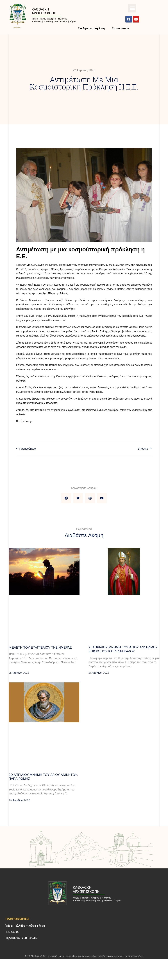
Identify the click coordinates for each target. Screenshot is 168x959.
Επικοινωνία (120, 28)
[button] (132, 8)
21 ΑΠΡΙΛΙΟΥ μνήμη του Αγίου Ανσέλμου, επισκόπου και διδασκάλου (123, 649)
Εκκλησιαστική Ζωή (91, 28)
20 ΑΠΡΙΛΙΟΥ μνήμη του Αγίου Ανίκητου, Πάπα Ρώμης (43, 777)
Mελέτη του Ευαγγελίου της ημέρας (40, 647)
